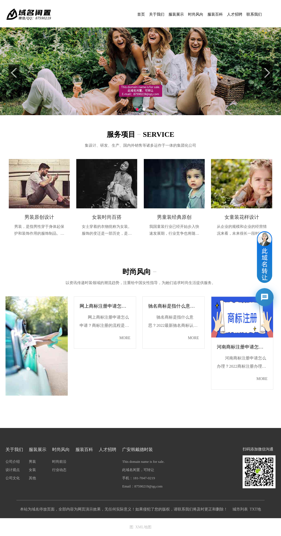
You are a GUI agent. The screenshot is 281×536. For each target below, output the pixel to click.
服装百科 (215, 14)
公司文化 (12, 478)
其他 (32, 478)
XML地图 (143, 527)
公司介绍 (12, 462)
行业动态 (59, 470)
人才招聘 (234, 14)
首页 (141, 14)
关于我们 (156, 14)
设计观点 (12, 470)
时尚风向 (195, 14)
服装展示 (176, 14)
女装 (32, 470)
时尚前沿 (59, 462)
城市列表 (240, 509)
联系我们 (254, 14)
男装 (32, 462)
